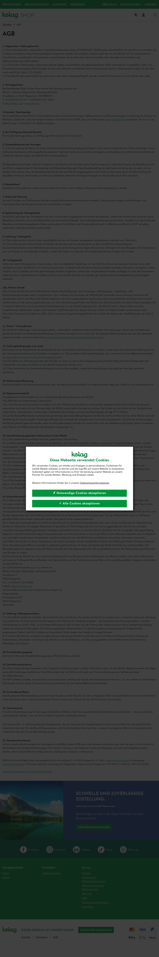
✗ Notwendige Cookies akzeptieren (79, 493)
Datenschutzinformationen (94, 483)
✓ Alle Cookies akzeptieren (79, 503)
